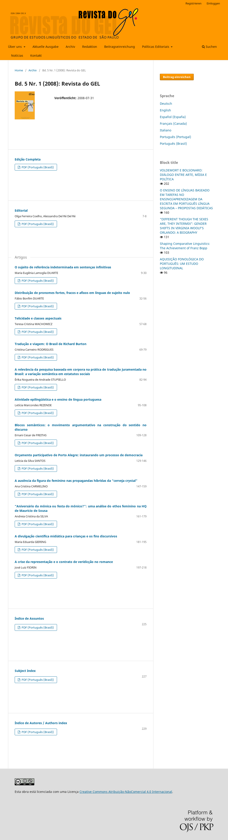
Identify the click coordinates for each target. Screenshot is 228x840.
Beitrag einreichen (177, 77)
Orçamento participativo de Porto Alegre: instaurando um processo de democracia (78, 455)
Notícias (17, 55)
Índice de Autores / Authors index (41, 723)
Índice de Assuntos (29, 618)
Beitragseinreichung (119, 46)
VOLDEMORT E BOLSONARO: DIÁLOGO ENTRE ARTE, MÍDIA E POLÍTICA (183, 174)
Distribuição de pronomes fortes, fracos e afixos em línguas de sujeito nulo (72, 293)
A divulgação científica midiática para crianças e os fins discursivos (66, 536)
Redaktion (89, 46)
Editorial (21, 210)
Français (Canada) (173, 123)
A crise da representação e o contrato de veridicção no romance (64, 562)
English (165, 110)
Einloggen (213, 3)
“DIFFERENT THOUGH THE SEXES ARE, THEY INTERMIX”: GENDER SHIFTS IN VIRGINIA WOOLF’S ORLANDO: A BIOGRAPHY (184, 226)
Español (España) (173, 117)
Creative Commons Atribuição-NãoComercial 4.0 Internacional (125, 792)
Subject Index (25, 671)
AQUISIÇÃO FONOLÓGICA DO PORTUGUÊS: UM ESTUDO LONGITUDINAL (182, 263)
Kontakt (36, 55)
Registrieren (193, 3)
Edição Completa (28, 159)
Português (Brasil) (173, 143)
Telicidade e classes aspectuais (38, 318)
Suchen (209, 46)
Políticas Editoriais (156, 46)
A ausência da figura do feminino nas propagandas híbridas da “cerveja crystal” (76, 480)
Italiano (165, 130)
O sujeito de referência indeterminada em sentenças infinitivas (63, 267)
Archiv (70, 46)
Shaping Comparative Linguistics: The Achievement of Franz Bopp (185, 245)
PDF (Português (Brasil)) (37, 167)
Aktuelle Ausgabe (46, 46)
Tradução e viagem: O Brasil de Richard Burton (50, 344)
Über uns (15, 46)
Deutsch (166, 103)
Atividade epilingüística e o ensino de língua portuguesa (58, 399)
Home (19, 70)
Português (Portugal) (175, 137)
